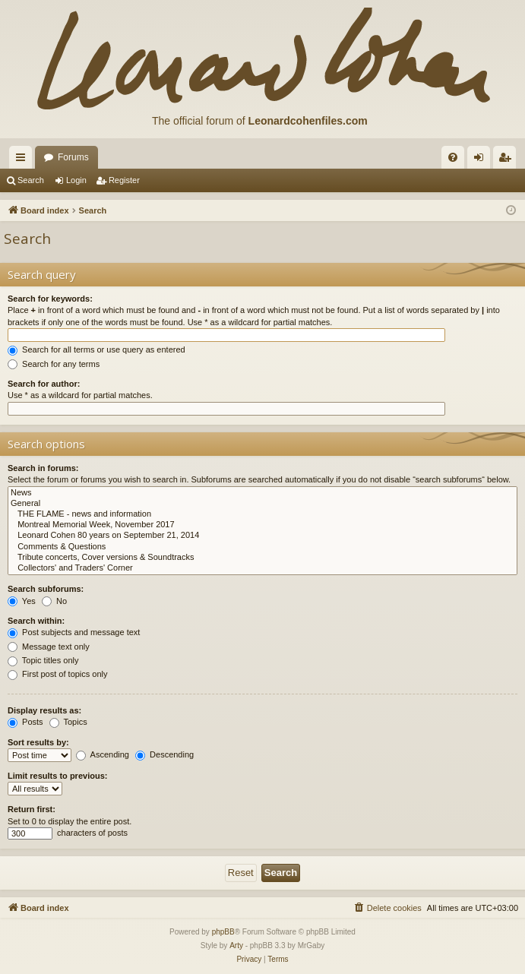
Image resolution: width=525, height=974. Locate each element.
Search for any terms (54, 363)
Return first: (31, 809)
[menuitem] (452, 157)
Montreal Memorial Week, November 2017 (262, 525)
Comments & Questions (262, 547)
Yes (22, 601)
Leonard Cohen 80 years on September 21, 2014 (262, 535)
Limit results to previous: (57, 775)
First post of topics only (58, 673)
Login (76, 180)
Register (124, 180)
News (262, 493)
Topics (68, 721)
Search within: (36, 620)
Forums (73, 157)
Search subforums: (46, 588)
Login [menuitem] (482, 160)
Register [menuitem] (508, 160)
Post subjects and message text (74, 632)
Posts (25, 721)
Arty (236, 945)
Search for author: (44, 383)
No (54, 601)
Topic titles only (43, 660)
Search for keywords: (50, 298)
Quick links (23, 160)
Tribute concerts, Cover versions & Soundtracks (262, 557)
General (262, 503)
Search (30, 180)
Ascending (102, 754)
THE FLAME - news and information (262, 514)
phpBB (223, 932)
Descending (164, 754)
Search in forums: (43, 468)
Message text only (49, 646)
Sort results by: (38, 742)
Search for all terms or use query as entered (96, 349)
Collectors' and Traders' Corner (262, 568)
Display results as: (44, 710)
